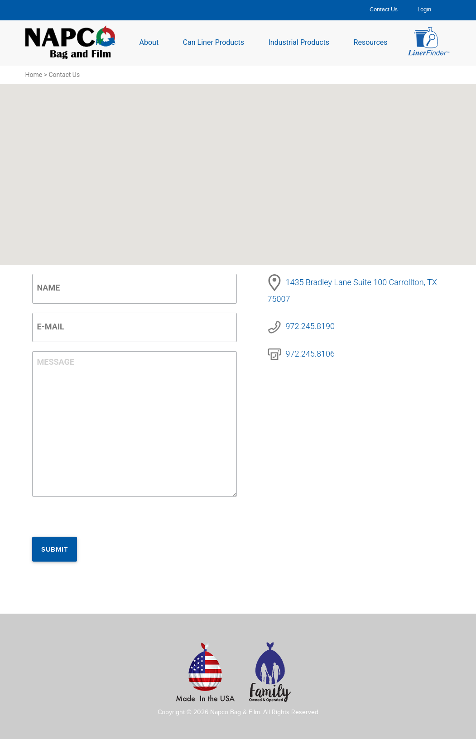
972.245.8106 (310, 353)
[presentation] (101, 519)
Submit (54, 550)
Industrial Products (298, 42)
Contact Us (384, 9)
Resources (371, 42)
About (149, 42)
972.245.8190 (310, 326)
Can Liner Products (213, 42)
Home (105, 42)
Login (424, 9)
